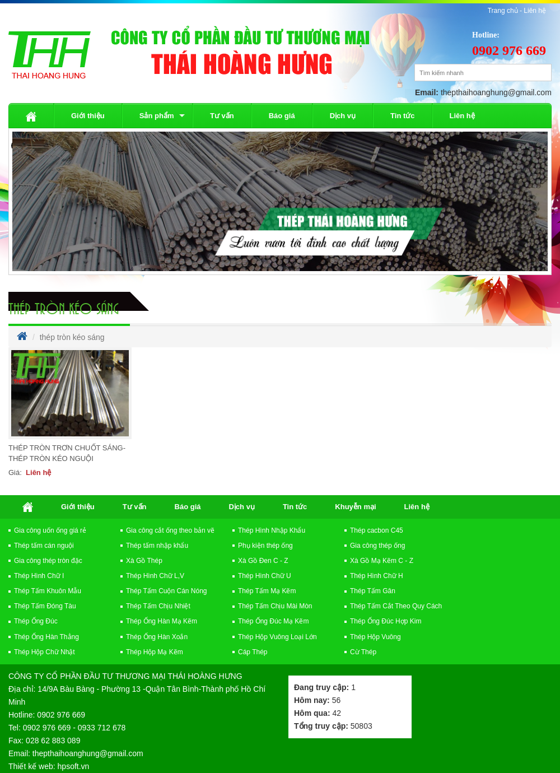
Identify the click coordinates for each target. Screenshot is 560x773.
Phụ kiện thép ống (265, 546)
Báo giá (282, 115)
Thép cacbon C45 (376, 530)
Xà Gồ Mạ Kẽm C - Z (381, 561)
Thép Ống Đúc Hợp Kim (385, 621)
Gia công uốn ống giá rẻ (50, 530)
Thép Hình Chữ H (376, 576)
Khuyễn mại (355, 506)
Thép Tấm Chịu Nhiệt (158, 606)
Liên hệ (535, 11)
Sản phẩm (156, 115)
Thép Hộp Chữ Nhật (44, 652)
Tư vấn (222, 115)
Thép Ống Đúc (36, 621)
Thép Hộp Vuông (375, 637)
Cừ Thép (363, 652)
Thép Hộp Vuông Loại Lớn (277, 637)
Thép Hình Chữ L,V (155, 576)
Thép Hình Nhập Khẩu (271, 530)
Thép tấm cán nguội (44, 546)
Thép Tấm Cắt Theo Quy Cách (396, 606)
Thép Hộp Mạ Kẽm (154, 652)
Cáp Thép (252, 652)
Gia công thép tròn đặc (48, 561)
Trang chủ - (506, 11)
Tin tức (402, 115)
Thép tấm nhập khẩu (157, 546)
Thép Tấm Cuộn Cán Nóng (166, 591)
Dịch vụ (343, 115)
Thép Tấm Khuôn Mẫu (47, 591)
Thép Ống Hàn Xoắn (157, 637)
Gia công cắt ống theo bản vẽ (170, 530)
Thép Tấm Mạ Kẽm (267, 591)
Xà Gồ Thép (144, 561)
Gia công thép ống (377, 546)
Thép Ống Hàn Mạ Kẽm (161, 621)
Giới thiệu (88, 115)
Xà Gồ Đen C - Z (263, 561)
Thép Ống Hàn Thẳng (46, 637)
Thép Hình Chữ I (39, 576)
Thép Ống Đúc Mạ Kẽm (273, 621)
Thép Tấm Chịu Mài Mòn (275, 606)
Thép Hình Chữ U (264, 576)
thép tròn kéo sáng (63, 307)
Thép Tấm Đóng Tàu (45, 606)
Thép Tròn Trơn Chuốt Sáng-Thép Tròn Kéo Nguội (66, 453)
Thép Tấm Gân (372, 591)
